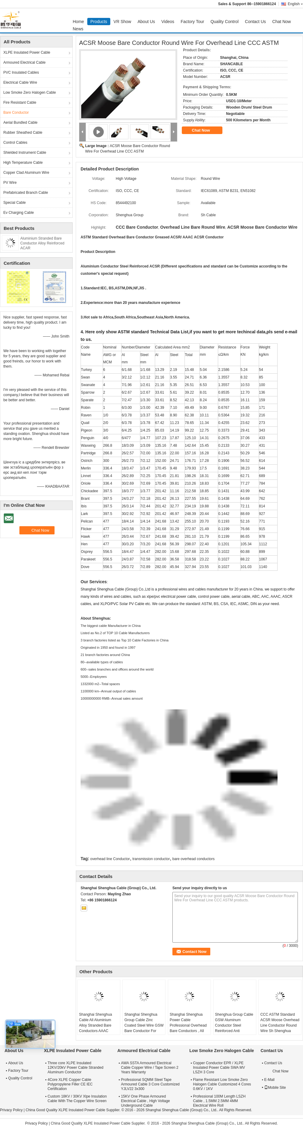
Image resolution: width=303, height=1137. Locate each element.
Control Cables (15, 142)
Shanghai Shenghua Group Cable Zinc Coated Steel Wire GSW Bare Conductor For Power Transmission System (143, 1028)
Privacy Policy (11, 1110)
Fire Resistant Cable (19, 102)
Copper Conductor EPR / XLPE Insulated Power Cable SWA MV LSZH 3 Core (219, 1067)
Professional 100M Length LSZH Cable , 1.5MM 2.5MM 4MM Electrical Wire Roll (219, 1101)
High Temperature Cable (23, 162)
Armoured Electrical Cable (24, 62)
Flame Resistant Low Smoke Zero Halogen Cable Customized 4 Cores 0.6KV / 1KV (222, 1084)
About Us (146, 21)
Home (78, 21)
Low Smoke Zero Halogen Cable (29, 92)
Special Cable (14, 202)
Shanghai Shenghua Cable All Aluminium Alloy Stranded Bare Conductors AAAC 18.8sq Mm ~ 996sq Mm (98, 1025)
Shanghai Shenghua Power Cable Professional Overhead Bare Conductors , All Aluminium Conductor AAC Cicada (188, 1028)
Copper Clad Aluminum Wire (26, 172)
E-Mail (269, 1080)
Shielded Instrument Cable (24, 152)
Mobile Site (275, 1087)
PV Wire (10, 182)
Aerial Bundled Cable (20, 122)
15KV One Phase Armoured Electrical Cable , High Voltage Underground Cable (145, 1101)
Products (98, 21)
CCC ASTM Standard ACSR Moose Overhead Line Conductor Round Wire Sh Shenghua (279, 1022)
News (78, 28)
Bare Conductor (16, 112)
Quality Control (225, 21)
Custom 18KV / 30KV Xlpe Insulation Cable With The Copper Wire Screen (77, 1098)
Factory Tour (192, 21)
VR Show (122, 21)
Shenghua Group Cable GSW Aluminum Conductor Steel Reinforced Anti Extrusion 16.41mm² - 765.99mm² (234, 1028)
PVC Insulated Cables (21, 72)
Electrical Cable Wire (20, 82)
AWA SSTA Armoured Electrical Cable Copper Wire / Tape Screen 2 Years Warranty (149, 1067)
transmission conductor (151, 859)
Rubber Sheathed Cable (22, 132)
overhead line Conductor (110, 859)
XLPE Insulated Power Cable (26, 52)
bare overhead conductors (193, 859)
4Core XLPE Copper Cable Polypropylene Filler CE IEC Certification (70, 1084)
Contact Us (255, 21)
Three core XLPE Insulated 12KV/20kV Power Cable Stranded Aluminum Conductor (75, 1067)
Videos (168, 21)
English (295, 4)
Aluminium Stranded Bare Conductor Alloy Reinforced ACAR (42, 243)
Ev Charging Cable (18, 212)
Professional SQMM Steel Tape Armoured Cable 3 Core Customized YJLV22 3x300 (150, 1084)
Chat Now (281, 21)
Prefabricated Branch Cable (25, 192)
